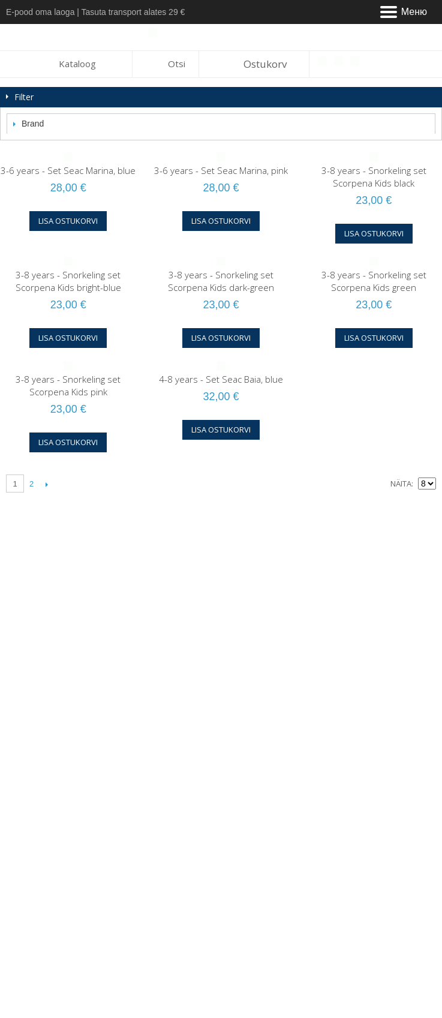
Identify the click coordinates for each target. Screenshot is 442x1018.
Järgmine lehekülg (46, 484)
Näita (400, 483)
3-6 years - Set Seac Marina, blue (68, 170)
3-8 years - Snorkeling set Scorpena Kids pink (68, 385)
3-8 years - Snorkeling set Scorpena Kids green (373, 281)
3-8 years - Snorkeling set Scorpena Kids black (373, 176)
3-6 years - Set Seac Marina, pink (221, 170)
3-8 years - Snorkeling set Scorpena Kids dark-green (221, 281)
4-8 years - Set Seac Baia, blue (221, 379)
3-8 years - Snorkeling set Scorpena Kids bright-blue (68, 281)
